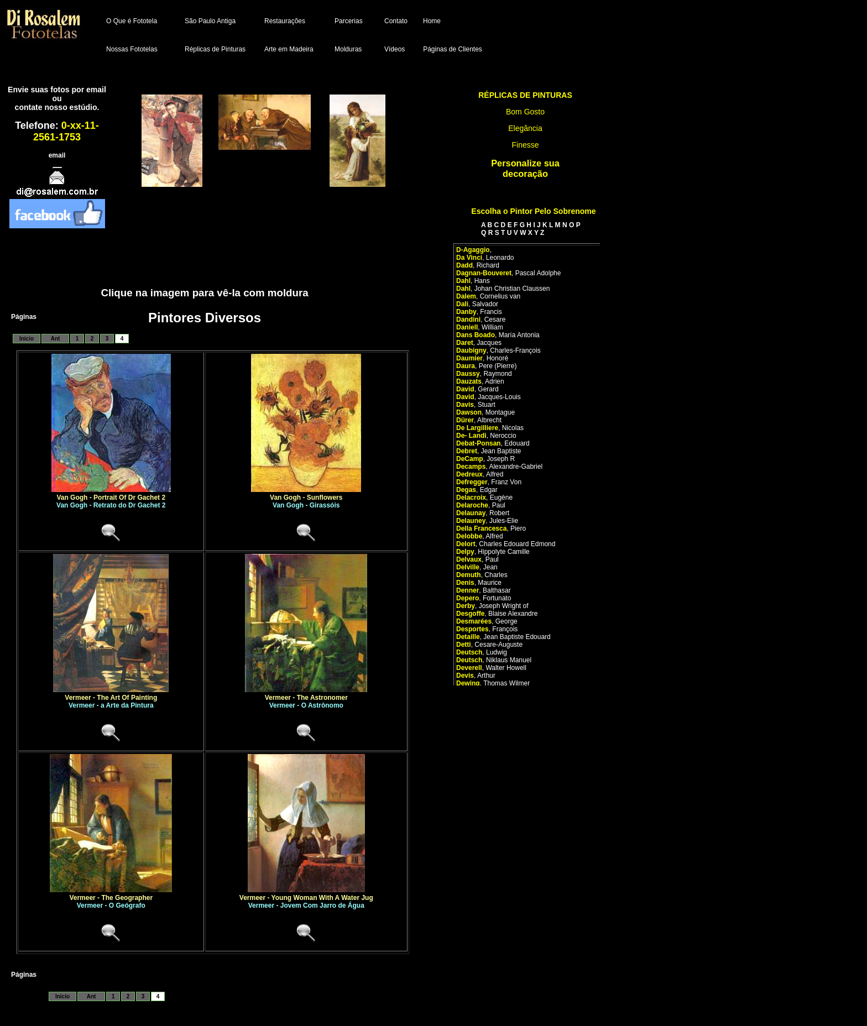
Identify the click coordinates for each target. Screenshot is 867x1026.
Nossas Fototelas (132, 49)
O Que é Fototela (131, 21)
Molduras (348, 49)
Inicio (26, 339)
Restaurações (284, 21)
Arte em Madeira (289, 49)
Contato (396, 21)
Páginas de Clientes (452, 49)
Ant (55, 339)
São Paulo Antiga (210, 21)
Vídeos (394, 49)
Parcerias (349, 21)
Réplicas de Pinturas (215, 49)
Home (432, 21)
